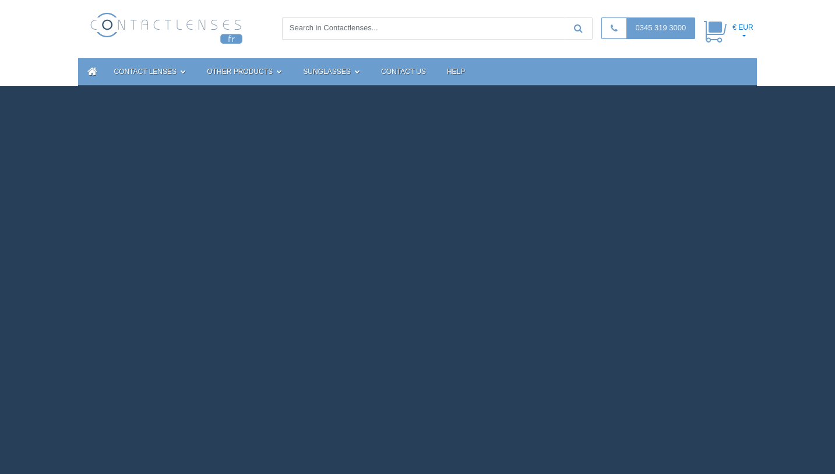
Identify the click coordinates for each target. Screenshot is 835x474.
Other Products (244, 72)
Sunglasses (331, 72)
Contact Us (403, 72)
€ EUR (742, 27)
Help (456, 72)
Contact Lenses (150, 72)
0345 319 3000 (660, 27)
